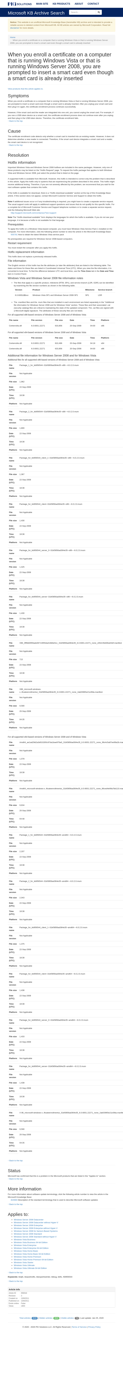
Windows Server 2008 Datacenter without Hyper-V (36, 1222)
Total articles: (25, 1318)
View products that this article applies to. (25, 89)
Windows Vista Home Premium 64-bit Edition (33, 1260)
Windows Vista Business (24, 1239)
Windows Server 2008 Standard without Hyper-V (35, 1237)
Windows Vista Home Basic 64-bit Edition (32, 1254)
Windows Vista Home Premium (27, 1257)
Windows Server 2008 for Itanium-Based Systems (36, 1231)
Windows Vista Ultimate (24, 1265)
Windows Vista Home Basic (26, 1251)
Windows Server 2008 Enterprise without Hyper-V (36, 1228)
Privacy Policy (94, 1327)
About (79, 4)
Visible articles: (67, 1318)
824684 (14, 1200)
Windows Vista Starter (23, 1262)
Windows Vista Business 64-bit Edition (31, 1242)
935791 (14, 234)
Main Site (42, 4)
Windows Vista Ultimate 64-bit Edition (30, 1268)
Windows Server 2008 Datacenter (29, 1220)
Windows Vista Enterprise (25, 1245)
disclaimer (14, 28)
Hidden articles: (46, 1318)
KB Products (61, 4)
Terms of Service (79, 1327)
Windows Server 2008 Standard (28, 1234)
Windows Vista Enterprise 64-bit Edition (31, 1248)
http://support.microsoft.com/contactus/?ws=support (33, 213)
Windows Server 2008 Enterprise (28, 1225)
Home (13, 37)
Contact (93, 4)
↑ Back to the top (15, 121)
